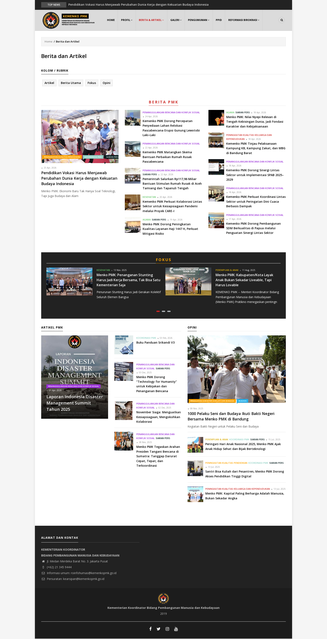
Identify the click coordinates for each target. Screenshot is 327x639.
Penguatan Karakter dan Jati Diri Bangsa (212, 401)
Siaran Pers (150, 174)
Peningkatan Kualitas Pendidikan (62, 157)
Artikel (49, 83)
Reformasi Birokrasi (244, 20)
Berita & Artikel (151, 20)
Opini (106, 83)
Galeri (176, 20)
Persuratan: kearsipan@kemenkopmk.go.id (72, 579)
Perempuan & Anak (227, 270)
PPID (220, 20)
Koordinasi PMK (93, 157)
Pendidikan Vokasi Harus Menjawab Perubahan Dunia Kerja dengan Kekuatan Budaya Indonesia (138, 4)
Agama (147, 219)
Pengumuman (199, 20)
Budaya (243, 401)
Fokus (92, 83)
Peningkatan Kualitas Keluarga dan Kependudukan (237, 489)
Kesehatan (149, 197)
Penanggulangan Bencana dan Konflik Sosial (171, 112)
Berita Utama (71, 83)
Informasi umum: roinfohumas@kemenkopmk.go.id (78, 573)
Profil (127, 20)
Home (111, 20)
